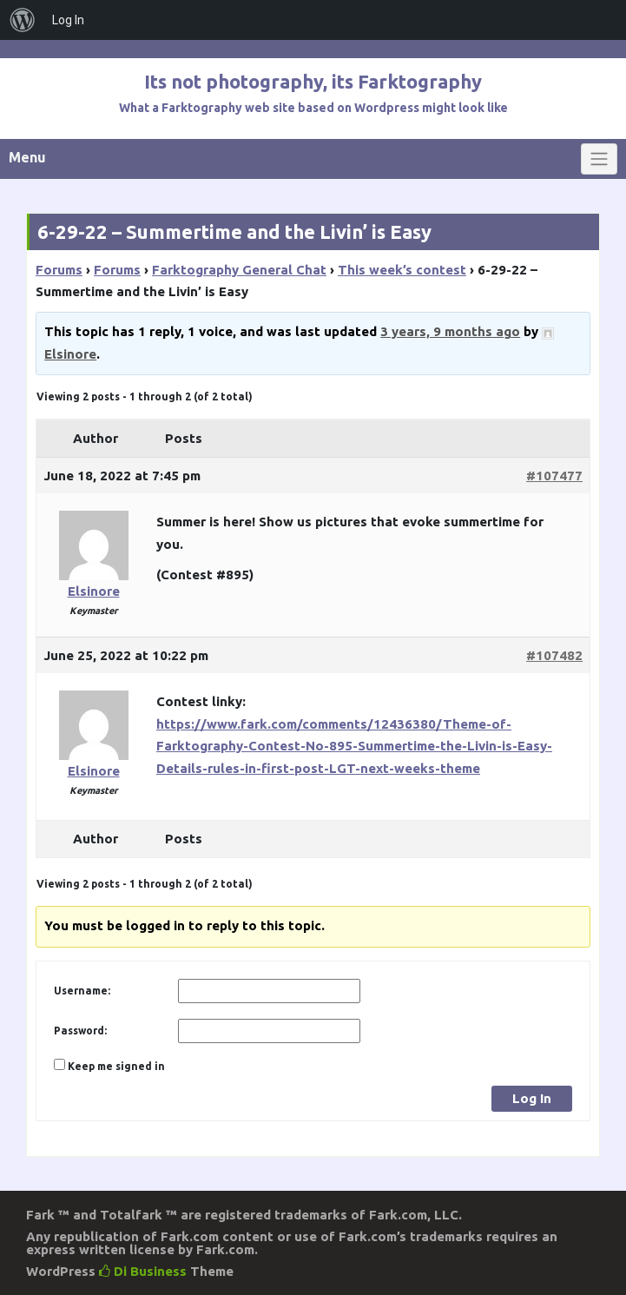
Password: (80, 1030)
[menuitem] (22, 20)
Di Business (143, 1271)
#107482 (554, 655)
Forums (59, 269)
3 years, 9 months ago (450, 331)
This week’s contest (402, 269)
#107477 (554, 475)
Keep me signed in (116, 1066)
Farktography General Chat (239, 269)
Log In (531, 1098)
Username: (82, 990)
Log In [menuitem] (68, 20)
